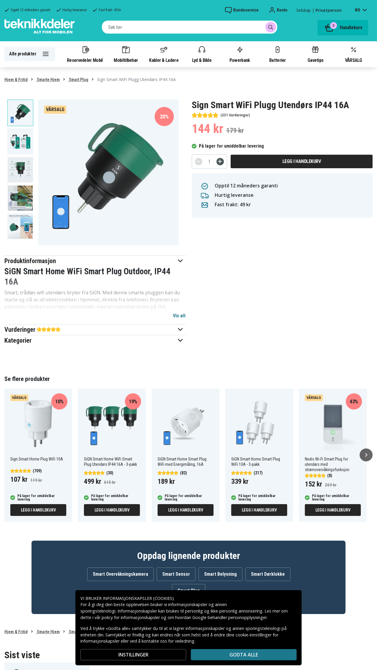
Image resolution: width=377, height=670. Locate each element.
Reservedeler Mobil (85, 54)
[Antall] (209, 161)
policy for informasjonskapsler (131, 617)
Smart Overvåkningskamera (120, 574)
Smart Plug (78, 79)
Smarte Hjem (48, 79)
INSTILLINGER (133, 654)
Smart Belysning (220, 574)
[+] (220, 161)
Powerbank (239, 54)
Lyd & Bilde (201, 54)
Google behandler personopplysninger (229, 617)
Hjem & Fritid (16, 79)
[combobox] (189, 27)
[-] (198, 161)
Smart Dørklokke (268, 574)
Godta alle (243, 654)
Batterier (277, 54)
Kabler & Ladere (163, 54)
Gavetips (315, 54)
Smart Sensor (176, 574)
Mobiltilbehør (126, 54)
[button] (95, 260)
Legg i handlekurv (301, 161)
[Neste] (366, 454)
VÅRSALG (353, 54)
